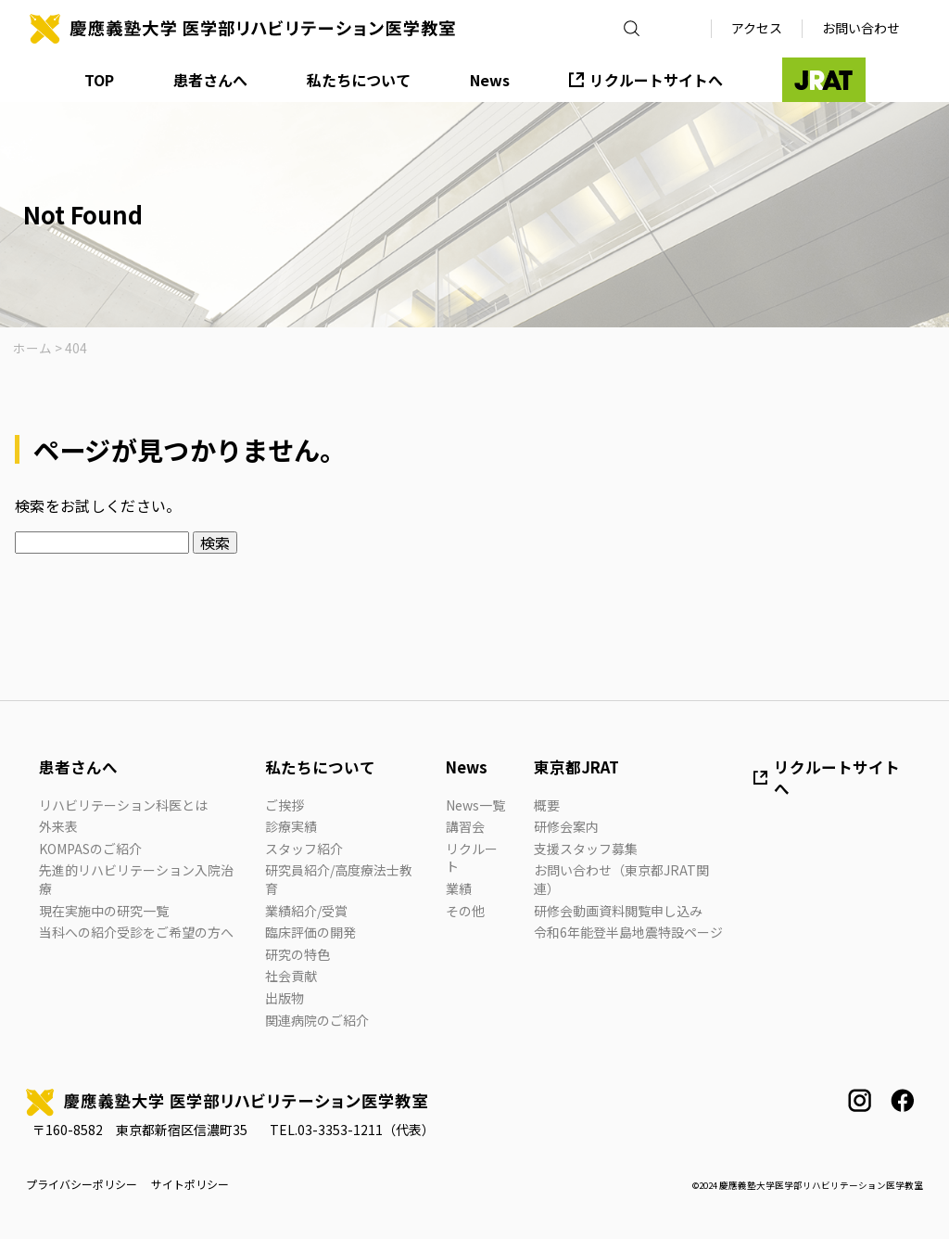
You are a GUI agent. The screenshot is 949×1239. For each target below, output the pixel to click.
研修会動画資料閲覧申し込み (618, 910)
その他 (465, 910)
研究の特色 (297, 954)
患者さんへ (210, 80)
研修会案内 (566, 826)
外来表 (58, 826)
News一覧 (475, 805)
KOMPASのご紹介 (90, 848)
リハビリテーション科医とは (123, 805)
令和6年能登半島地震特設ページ (628, 932)
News (490, 80)
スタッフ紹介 (304, 848)
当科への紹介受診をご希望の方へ (136, 932)
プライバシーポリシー (81, 1184)
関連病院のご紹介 (317, 1020)
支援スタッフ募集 (586, 848)
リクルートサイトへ (656, 80)
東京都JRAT (576, 767)
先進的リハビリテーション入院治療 (136, 879)
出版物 (284, 998)
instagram (859, 1100)
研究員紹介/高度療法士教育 (338, 879)
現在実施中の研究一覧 (104, 910)
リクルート (472, 857)
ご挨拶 (284, 805)
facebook (902, 1100)
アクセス (756, 28)
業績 (459, 888)
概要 (547, 805)
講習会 (465, 826)
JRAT (824, 79)
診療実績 (291, 826)
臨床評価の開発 (310, 932)
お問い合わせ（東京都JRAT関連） (621, 879)
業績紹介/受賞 (306, 910)
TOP (99, 80)
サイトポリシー (190, 1184)
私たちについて (359, 80)
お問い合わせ (861, 28)
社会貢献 (291, 975)
